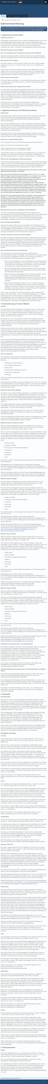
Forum (9, 16)
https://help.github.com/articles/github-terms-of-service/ (16, 639)
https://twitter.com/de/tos (8, 585)
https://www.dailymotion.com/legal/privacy (13, 1007)
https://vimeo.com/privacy (31, 813)
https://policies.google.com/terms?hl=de (25, 527)
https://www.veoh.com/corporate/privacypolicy (14, 968)
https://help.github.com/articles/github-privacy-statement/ (17, 641)
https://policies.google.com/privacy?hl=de (12, 531)
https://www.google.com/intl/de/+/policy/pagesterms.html (17, 529)
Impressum (17, 1078)
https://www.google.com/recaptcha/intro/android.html (22, 883)
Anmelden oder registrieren (9, 2)
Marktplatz (17, 16)
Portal (3, 16)
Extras (24, 16)
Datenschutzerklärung (7, 1078)
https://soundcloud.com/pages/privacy (23, 923)
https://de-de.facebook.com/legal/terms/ (33, 475)
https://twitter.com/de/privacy (26, 585)
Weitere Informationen (37, 29)
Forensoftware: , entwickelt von (24, 1081)
